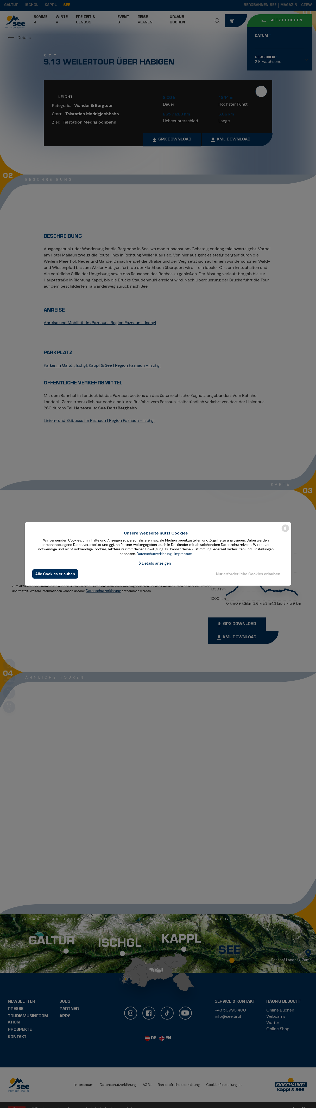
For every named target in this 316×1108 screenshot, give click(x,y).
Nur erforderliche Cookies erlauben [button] (248, 574)
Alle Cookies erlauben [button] (55, 574)
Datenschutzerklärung (154, 554)
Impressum (183, 554)
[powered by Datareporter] (285, 531)
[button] (154, 563)
